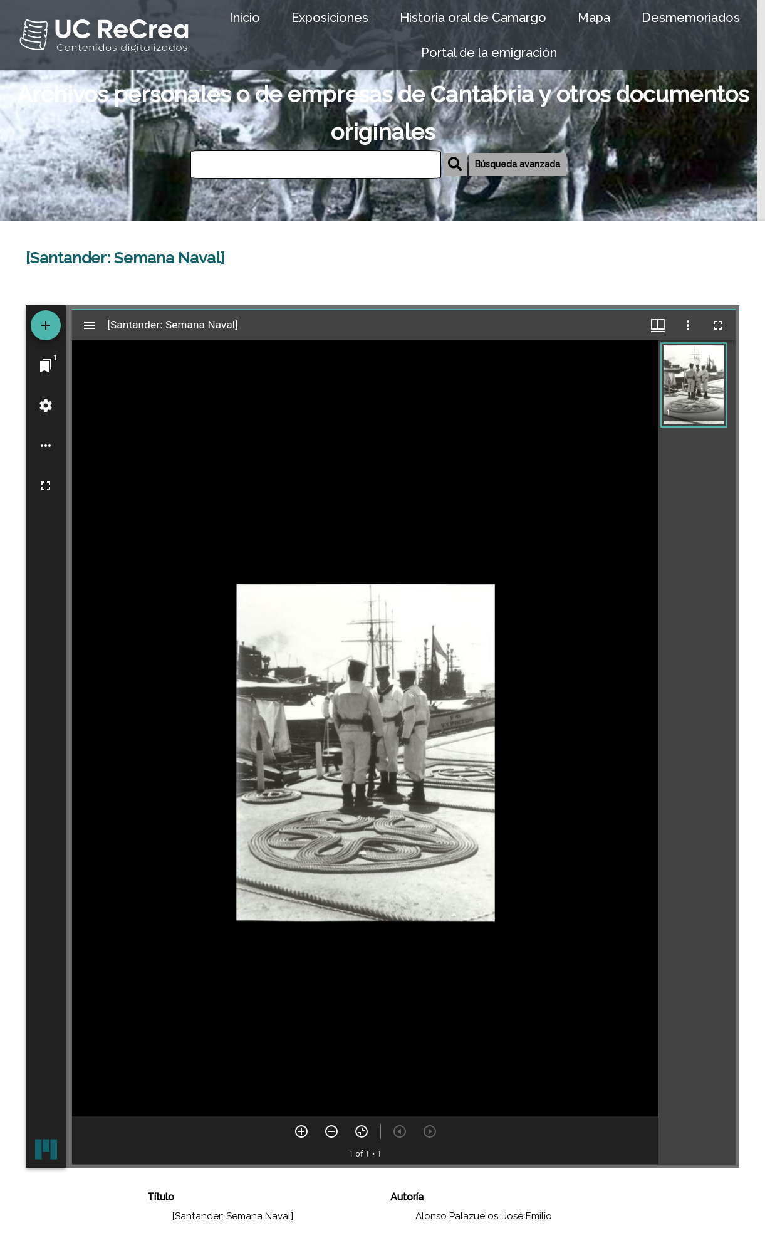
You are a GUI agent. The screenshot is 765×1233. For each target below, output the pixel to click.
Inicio (244, 17)
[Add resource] (46, 325)
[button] (694, 384)
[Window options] (688, 325)
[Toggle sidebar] (90, 325)
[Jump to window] (46, 365)
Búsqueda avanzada (517, 164)
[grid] (697, 752)
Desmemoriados (691, 17)
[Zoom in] (301, 1131)
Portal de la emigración (489, 52)
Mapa (594, 17)
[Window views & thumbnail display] (658, 325)
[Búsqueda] (315, 164)
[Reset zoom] (361, 1131)
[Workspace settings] (46, 406)
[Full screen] (46, 486)
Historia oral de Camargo (473, 17)
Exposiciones (329, 17)
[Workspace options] (46, 446)
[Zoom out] (331, 1131)
